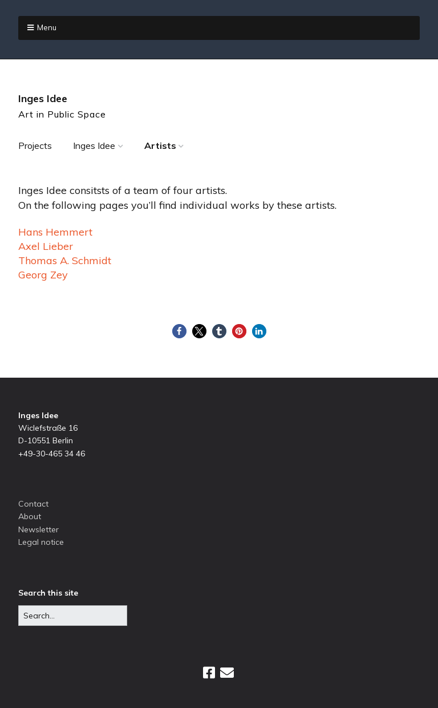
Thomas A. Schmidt (64, 260)
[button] (179, 331)
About (29, 516)
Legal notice (41, 542)
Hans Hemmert (55, 231)
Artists (160, 145)
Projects (35, 145)
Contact (33, 504)
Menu (46, 27)
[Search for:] (72, 615)
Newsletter (38, 529)
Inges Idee (42, 98)
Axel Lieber (45, 246)
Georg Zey (43, 274)
